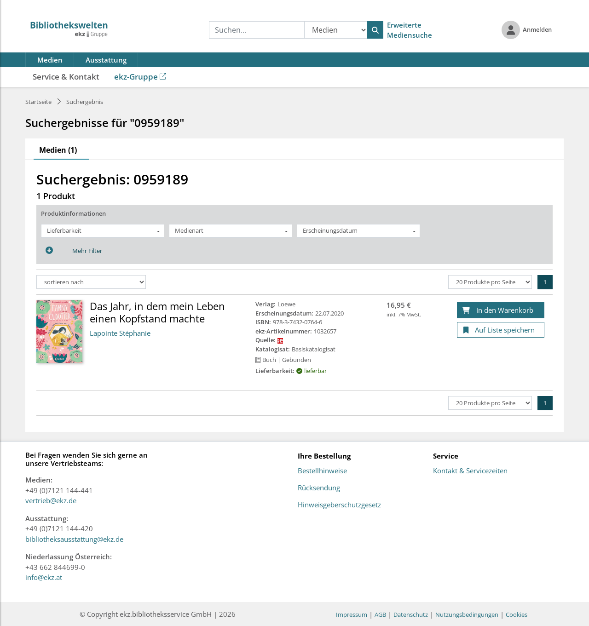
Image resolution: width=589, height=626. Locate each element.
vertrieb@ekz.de (50, 500)
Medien (50, 59)
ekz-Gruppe (140, 76)
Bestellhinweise (322, 471)
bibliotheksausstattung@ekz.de (74, 539)
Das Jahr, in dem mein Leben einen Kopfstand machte (157, 312)
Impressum (351, 614)
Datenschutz (410, 614)
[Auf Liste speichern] (500, 330)
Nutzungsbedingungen (466, 614)
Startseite (38, 102)
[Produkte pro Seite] (490, 282)
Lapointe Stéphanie (120, 333)
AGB (380, 614)
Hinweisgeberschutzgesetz (339, 505)
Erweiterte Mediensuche (409, 30)
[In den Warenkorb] (500, 310)
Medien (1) (58, 150)
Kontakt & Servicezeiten (470, 471)
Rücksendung (319, 488)
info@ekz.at (43, 577)
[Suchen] (375, 30)
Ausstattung (106, 59)
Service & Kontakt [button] (66, 76)
